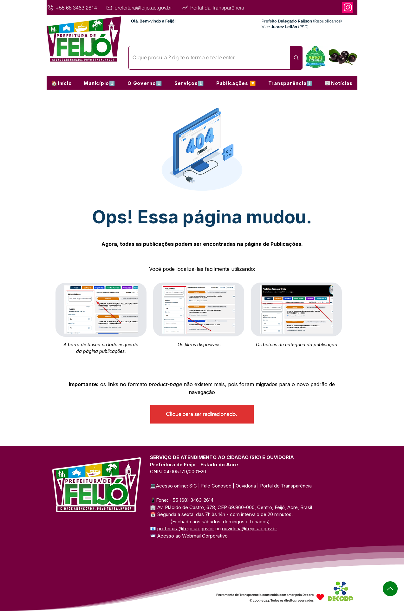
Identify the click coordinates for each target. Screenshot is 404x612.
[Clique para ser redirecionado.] (202, 414)
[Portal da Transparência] (218, 7)
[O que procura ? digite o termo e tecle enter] (205, 57)
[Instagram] (347, 7)
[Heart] (320, 597)
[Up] (390, 588)
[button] (99, 83)
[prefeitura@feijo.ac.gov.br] (143, 7)
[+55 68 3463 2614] (75, 7)
